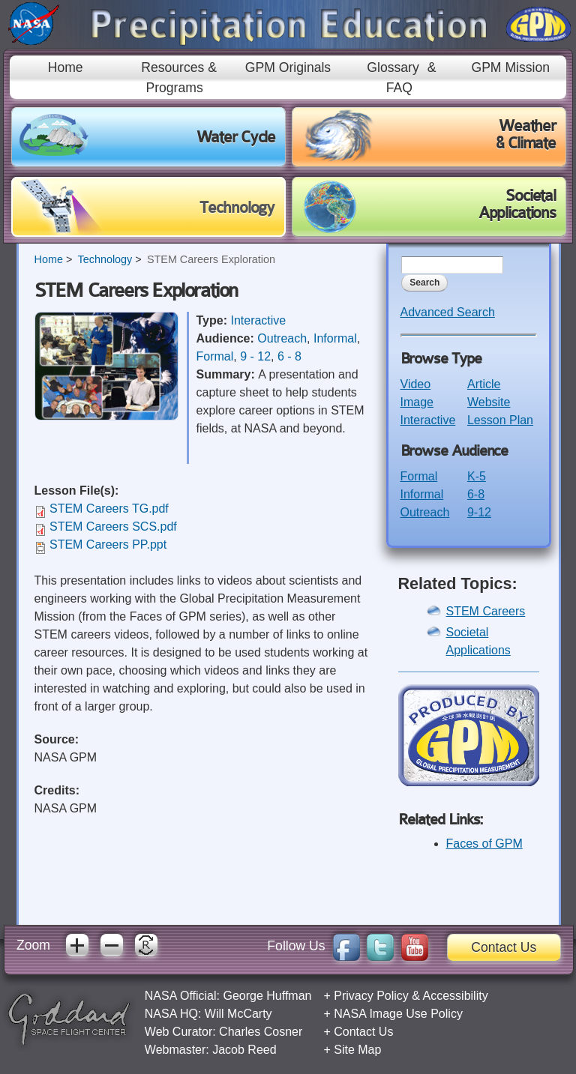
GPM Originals (288, 67)
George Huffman (267, 995)
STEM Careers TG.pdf (109, 508)
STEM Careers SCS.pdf (113, 526)
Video (415, 384)
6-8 (475, 494)
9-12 (479, 512)
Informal (335, 338)
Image (417, 402)
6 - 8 (290, 356)
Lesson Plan (500, 420)
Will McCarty (238, 1013)
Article (483, 384)
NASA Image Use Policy (398, 1013)
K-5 (476, 476)
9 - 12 (255, 356)
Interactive (258, 320)
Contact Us (503, 947)
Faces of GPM (484, 843)
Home (65, 67)
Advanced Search (447, 312)
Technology (104, 259)
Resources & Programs (179, 77)
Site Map (357, 1049)
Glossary (392, 67)
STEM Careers (486, 611)
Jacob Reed (244, 1049)
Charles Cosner (260, 1031)
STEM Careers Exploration (211, 259)
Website (489, 402)
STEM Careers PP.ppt (108, 544)
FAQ (399, 87)
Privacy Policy (371, 995)
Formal (215, 356)
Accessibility (455, 995)
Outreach (282, 338)
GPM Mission (510, 67)
